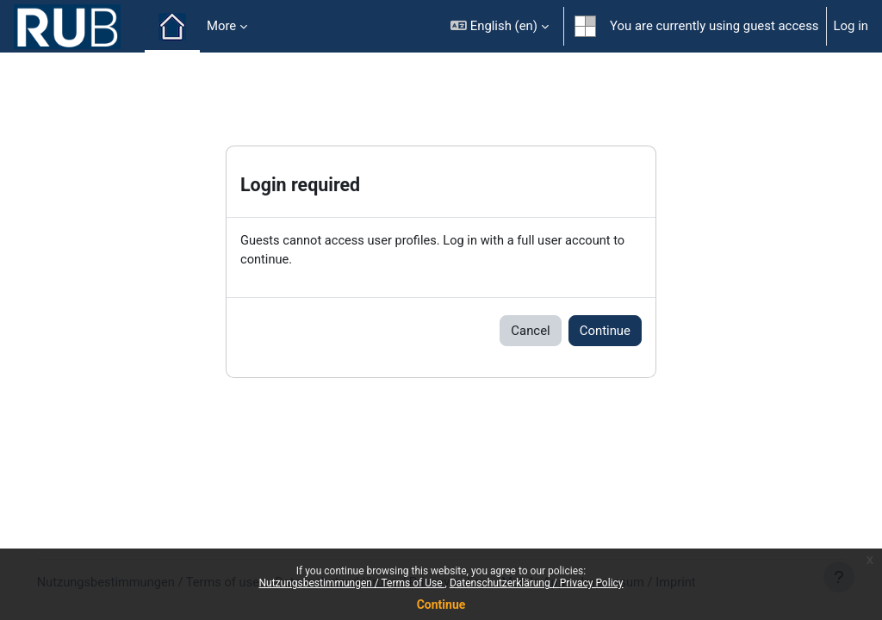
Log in (851, 26)
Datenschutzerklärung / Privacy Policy (537, 583)
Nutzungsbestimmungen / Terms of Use (351, 583)
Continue (441, 604)
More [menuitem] (221, 26)
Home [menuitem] (172, 27)
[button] (499, 26)
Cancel (530, 330)
